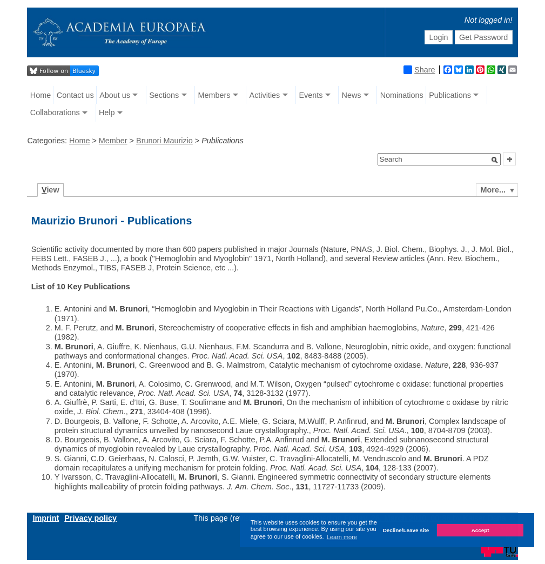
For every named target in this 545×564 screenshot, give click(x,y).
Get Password (483, 37)
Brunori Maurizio (164, 140)
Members (214, 95)
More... (493, 189)
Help (107, 112)
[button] (494, 160)
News (351, 95)
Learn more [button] (342, 537)
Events (310, 95)
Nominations (401, 95)
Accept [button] (480, 530)
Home (40, 95)
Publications (450, 95)
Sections (164, 95)
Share (419, 69)
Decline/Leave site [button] (406, 530)
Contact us (75, 95)
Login (438, 37)
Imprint (45, 518)
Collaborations (55, 112)
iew (50, 189)
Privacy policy (90, 518)
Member (113, 140)
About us (114, 95)
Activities (265, 95)
